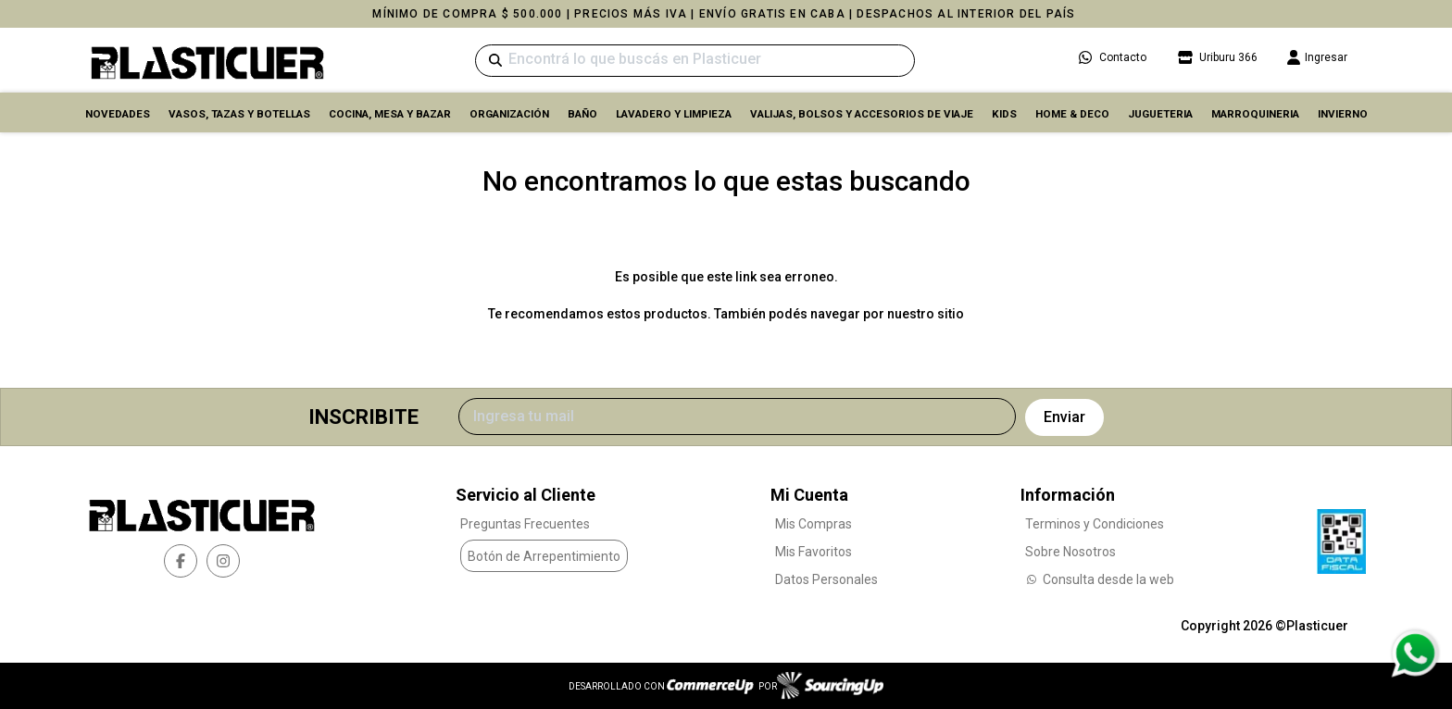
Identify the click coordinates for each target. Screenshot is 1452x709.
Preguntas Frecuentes (525, 523)
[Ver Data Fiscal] (1341, 537)
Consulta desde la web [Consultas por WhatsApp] (1099, 579)
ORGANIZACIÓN (509, 113)
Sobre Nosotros (1070, 551)
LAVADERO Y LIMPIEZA (674, 113)
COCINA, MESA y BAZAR (390, 113)
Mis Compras (813, 523)
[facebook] (180, 561)
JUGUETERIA (1160, 113)
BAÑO (582, 113)
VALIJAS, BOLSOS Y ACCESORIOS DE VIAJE (861, 113)
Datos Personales (826, 579)
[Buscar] (695, 60)
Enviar (1064, 417)
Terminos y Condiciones (1094, 523)
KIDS (1004, 113)
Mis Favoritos (813, 551)
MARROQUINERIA (1255, 113)
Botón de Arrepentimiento (544, 556)
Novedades (117, 113)
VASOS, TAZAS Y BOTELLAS (239, 113)
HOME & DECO (1072, 113)
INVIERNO (1343, 113)
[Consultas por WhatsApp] (1414, 653)
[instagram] (223, 561)
